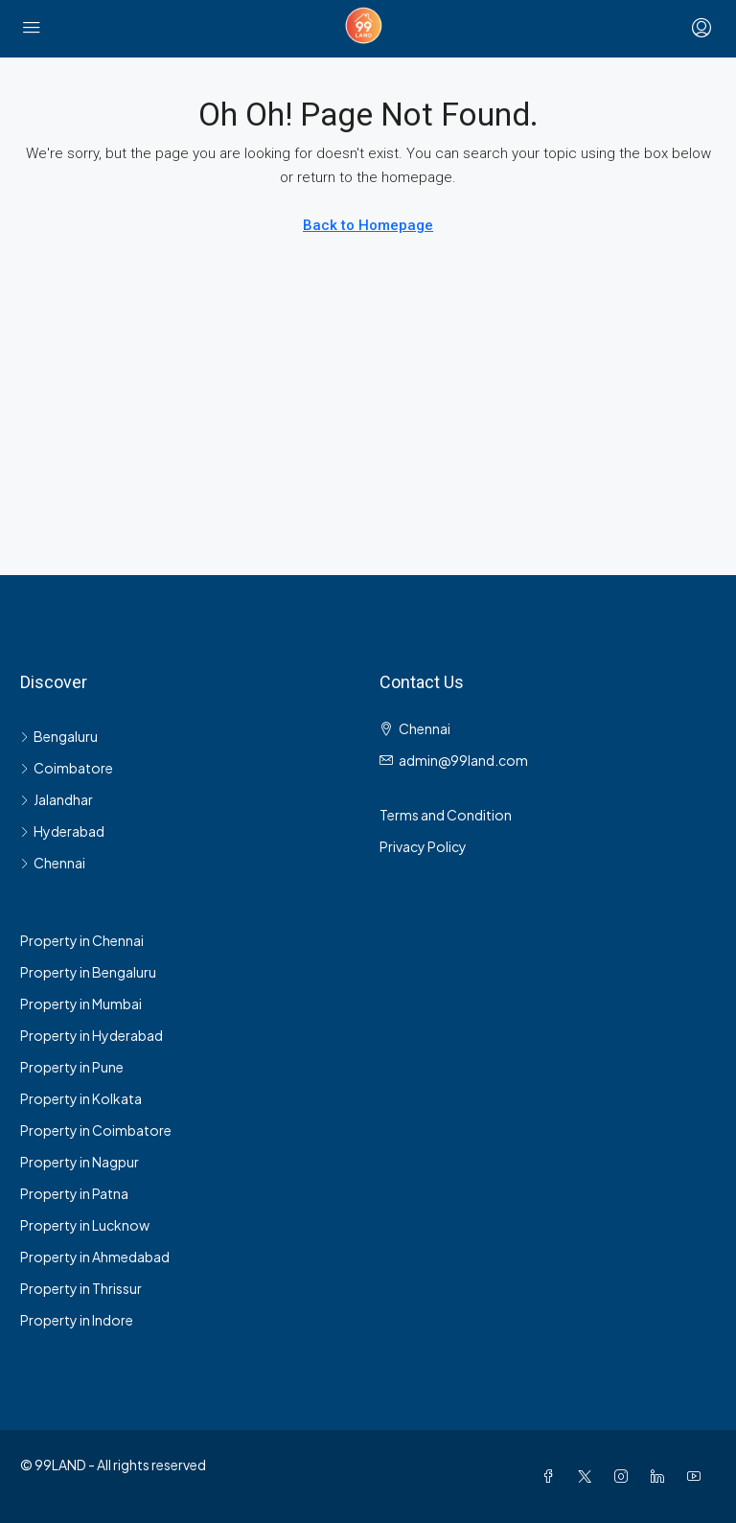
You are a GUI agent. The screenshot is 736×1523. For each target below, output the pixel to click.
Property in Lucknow (85, 1225)
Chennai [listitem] (52, 862)
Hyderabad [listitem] (62, 831)
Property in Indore (76, 1319)
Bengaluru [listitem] (59, 736)
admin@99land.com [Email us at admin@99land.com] (463, 760)
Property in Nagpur (79, 1161)
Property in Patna (74, 1193)
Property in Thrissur (81, 1288)
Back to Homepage (368, 225)
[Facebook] (552, 1476)
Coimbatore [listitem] (66, 767)
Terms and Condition (446, 814)
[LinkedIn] (661, 1476)
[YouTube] (697, 1476)
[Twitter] (588, 1476)
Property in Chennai (82, 940)
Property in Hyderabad (91, 1035)
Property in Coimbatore (96, 1130)
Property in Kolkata (81, 1098)
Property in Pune (72, 1066)
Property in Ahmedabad (95, 1256)
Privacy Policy (423, 846)
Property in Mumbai (81, 1003)
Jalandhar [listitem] (56, 799)
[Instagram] (624, 1476)
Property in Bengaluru (88, 972)
